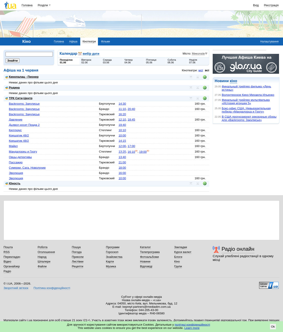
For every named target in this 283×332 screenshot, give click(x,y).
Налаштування (269, 41)
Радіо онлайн (238, 249)
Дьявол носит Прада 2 (24, 124)
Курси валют (182, 252)
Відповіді (146, 266)
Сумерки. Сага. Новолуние (27, 167)
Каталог (145, 247)
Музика (111, 266)
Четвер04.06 (128, 61)
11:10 (122, 109)
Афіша (73, 41)
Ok (273, 326)
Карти (110, 261)
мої (200, 70)
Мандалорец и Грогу (23, 151)
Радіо (7, 271)
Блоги (178, 256)
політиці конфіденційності (192, 324)
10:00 (122, 135)
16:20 (122, 114)
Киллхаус (15, 130)
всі (207, 70)
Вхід (256, 5)
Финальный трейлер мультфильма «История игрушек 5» (246, 101)
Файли (42, 266)
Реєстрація (271, 5)
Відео (7, 261)
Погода (77, 252)
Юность (12, 183)
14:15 (122, 140)
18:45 (131, 119)
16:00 (122, 173)
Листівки (78, 261)
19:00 (143, 151)
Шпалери (44, 261)
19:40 (122, 124)
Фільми (105, 41)
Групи (178, 266)
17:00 (131, 146)
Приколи (78, 256)
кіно (233, 81)
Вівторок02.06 (86, 61)
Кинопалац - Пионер (22, 76)
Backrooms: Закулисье (24, 103)
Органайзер (12, 266)
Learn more (192, 328)
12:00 (122, 146)
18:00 (122, 167)
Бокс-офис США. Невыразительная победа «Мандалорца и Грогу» (246, 110)
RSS (7, 252)
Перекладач (12, 256)
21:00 (122, 162)
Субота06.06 (172, 61)
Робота (42, 247)
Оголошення (46, 252)
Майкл (13, 146)
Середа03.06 (107, 61)
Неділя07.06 (193, 61)
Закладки (180, 247)
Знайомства (114, 256)
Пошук (76, 247)
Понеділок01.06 (66, 61)
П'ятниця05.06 (151, 61)
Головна (27, 5)
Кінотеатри (89, 41)
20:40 (131, 109)
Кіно (177, 261)
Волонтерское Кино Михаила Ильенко (248, 94)
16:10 (131, 151)
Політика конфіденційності (52, 288)
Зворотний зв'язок (16, 288)
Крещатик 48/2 (19, 135)
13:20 (122, 151)
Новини (145, 261)
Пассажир (16, 162)
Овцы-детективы (20, 157)
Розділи (43, 5)
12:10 (122, 119)
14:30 (122, 103)
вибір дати (91, 53)
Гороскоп (112, 252)
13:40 (122, 157)
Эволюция (16, 173)
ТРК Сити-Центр (19, 98)
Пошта (8, 247)
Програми (112, 247)
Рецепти (77, 266)
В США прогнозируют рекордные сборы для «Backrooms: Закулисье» (249, 118)
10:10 (122, 130)
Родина (12, 87)
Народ (42, 256)
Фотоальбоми (149, 256)
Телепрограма (150, 252)
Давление (15, 119)
